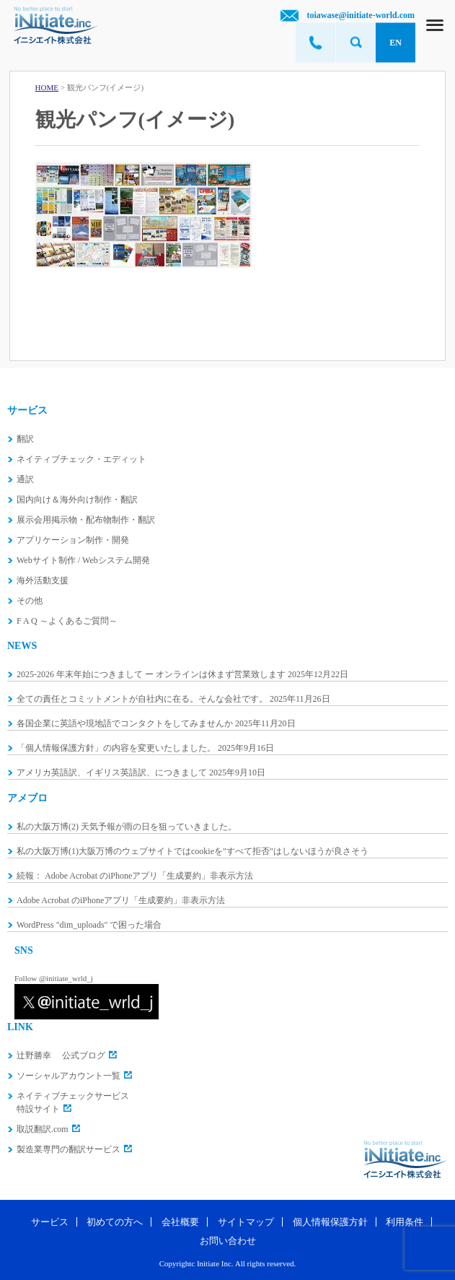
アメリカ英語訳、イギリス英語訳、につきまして (112, 772)
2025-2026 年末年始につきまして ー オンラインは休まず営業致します (151, 674)
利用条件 (404, 1221)
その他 (30, 601)
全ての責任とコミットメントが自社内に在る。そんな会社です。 (142, 699)
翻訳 (25, 439)
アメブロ (27, 798)
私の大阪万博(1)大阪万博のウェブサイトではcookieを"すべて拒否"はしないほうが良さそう (192, 851)
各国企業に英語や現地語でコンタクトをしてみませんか (125, 723)
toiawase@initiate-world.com (361, 15)
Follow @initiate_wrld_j (53, 978)
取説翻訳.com (43, 1129)
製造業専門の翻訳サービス (68, 1149)
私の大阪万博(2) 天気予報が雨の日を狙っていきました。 (127, 827)
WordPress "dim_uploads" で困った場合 (89, 925)
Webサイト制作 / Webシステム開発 (83, 560)
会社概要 (180, 1221)
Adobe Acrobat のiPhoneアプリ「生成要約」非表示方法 (121, 900)
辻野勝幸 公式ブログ (61, 1055)
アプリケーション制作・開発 (73, 540)
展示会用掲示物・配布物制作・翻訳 (86, 520)
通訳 (25, 479)
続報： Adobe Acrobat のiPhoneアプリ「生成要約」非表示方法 (135, 876)
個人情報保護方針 (330, 1221)
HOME (46, 87)
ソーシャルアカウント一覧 (68, 1076)
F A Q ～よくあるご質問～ (67, 621)
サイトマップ (246, 1221)
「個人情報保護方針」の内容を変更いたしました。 (116, 748)
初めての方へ (115, 1221)
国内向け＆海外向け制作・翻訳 (77, 500)
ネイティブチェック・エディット (81, 459)
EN (395, 43)
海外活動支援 (43, 580)
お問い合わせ (228, 1240)
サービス (50, 1221)
